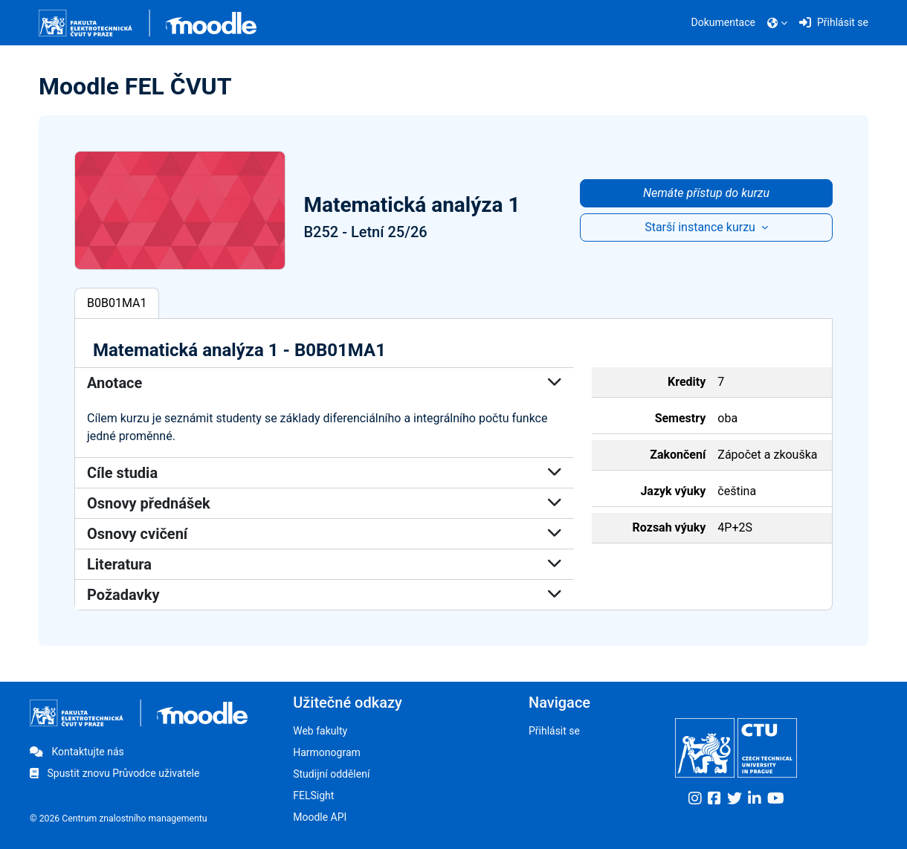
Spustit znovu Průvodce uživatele (114, 773)
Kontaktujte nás (77, 752)
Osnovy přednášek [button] (324, 503)
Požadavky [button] (324, 595)
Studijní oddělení (331, 774)
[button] (777, 23)
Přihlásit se (554, 731)
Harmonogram (327, 752)
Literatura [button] (324, 564)
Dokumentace (723, 22)
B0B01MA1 (116, 303)
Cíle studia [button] (324, 473)
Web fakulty (320, 731)
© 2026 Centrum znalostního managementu (118, 818)
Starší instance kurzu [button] (701, 227)
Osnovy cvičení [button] (324, 534)
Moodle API (319, 817)
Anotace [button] (324, 383)
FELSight (313, 795)
